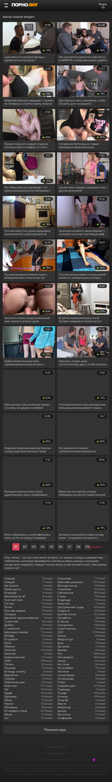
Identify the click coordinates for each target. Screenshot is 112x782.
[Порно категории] (6, 5)
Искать (103, 5)
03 (34, 547)
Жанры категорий (56, 746)
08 (78, 547)
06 (60, 547)
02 (25, 547)
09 (87, 547)
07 (69, 547)
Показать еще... (56, 730)
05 (51, 547)
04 (43, 547)
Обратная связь (56, 753)
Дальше (96, 547)
